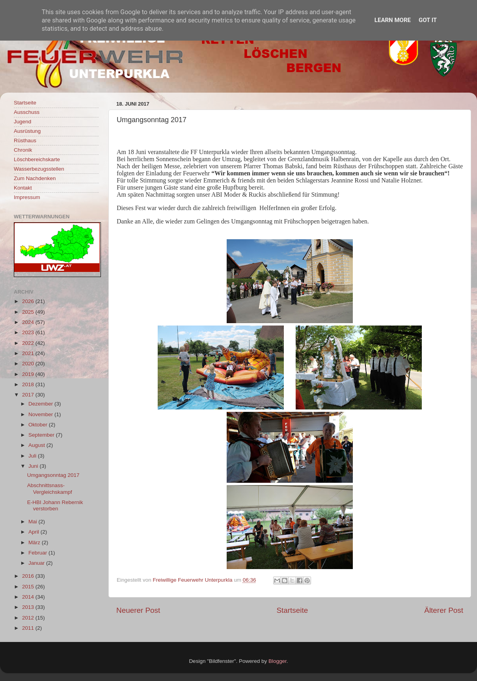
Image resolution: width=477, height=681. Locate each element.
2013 (28, 607)
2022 (28, 343)
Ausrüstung (27, 131)
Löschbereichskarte (37, 159)
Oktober (38, 425)
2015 (28, 587)
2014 (28, 597)
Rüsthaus (25, 140)
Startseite (292, 610)
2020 (28, 364)
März (35, 542)
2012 (28, 618)
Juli (33, 456)
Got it (428, 20)
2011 (28, 628)
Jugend (22, 122)
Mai (33, 522)
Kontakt (23, 188)
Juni (34, 466)
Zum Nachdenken (35, 178)
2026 (28, 301)
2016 (28, 576)
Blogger (277, 661)
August (37, 445)
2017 (28, 395)
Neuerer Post (138, 610)
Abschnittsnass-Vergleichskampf (49, 488)
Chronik (23, 150)
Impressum (27, 197)
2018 (28, 384)
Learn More (393, 20)
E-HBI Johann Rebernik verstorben (55, 505)
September (42, 435)
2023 (28, 332)
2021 (28, 353)
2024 (28, 322)
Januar (37, 563)
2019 (28, 374)
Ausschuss (26, 112)
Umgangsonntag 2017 (53, 475)
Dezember (41, 404)
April (34, 532)
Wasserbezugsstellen (39, 169)
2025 (28, 312)
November (41, 414)
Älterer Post (443, 610)
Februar (38, 553)
